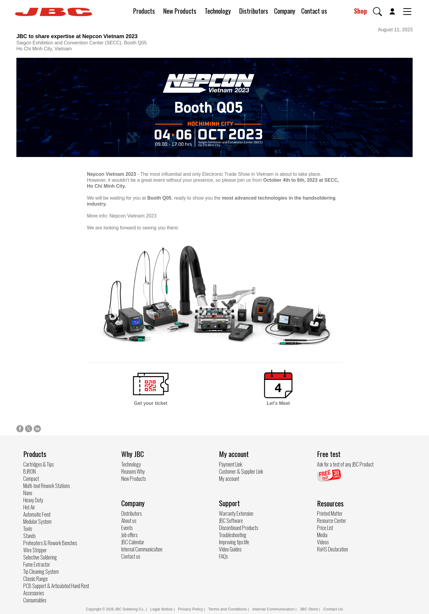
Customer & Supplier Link (241, 471)
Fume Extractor (36, 564)
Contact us (314, 10)
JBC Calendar (132, 542)
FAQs (223, 556)
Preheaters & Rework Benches (50, 543)
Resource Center (331, 520)
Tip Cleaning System (41, 571)
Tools (27, 528)
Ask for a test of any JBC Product (345, 464)
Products (144, 10)
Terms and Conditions (227, 609)
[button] (377, 11)
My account (229, 478)
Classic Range (35, 578)
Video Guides (230, 549)
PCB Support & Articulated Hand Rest (56, 586)
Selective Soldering (40, 557)
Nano (27, 493)
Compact (31, 478)
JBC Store (309, 609)
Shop (360, 10)
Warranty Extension (236, 513)
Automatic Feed (36, 514)
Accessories (33, 593)
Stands (29, 536)
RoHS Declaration (332, 549)
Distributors (253, 10)
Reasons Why (133, 471)
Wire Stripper (35, 550)
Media (322, 535)
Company (284, 10)
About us (128, 520)
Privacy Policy (190, 609)
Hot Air (29, 507)
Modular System (37, 521)
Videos (323, 542)
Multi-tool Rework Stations (46, 485)
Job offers (129, 535)
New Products (179, 10)
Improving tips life (234, 542)
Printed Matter (330, 513)
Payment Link (230, 464)
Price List (325, 527)
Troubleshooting (232, 535)
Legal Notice (162, 609)
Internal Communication (141, 549)
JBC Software (231, 520)
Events (127, 527)
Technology (218, 10)
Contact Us (333, 609)
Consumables (34, 600)
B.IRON (29, 471)
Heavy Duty (33, 500)
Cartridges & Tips (38, 464)
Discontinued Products (238, 527)
